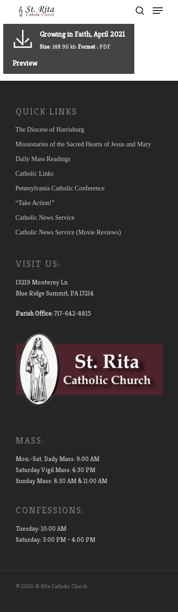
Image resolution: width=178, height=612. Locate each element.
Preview (24, 63)
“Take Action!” (35, 203)
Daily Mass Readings (43, 159)
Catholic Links (35, 173)
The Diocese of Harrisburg (50, 129)
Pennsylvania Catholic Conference (60, 188)
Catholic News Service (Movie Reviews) (68, 232)
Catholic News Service (45, 217)
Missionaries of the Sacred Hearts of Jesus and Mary (83, 144)
